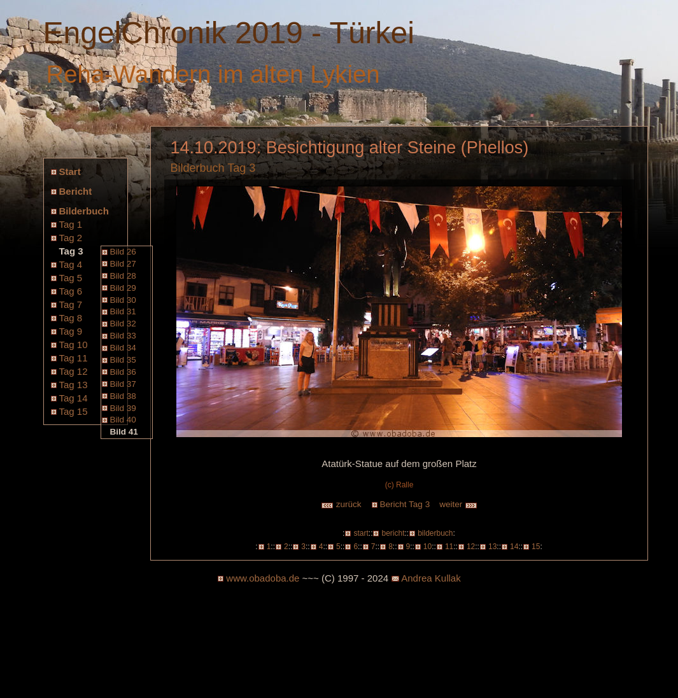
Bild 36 (123, 372)
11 (449, 546)
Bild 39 (123, 408)
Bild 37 (123, 384)
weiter (458, 504)
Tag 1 (71, 224)
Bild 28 (123, 276)
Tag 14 (73, 398)
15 (536, 546)
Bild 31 (123, 311)
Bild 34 (123, 347)
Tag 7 (71, 304)
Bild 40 (123, 419)
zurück (341, 504)
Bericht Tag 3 (405, 504)
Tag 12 (73, 371)
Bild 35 (123, 360)
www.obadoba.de (262, 578)
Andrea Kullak (430, 578)
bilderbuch (435, 533)
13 (492, 546)
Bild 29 (123, 288)
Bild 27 (123, 264)
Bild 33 (123, 335)
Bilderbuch (84, 211)
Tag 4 (71, 264)
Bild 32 (123, 323)
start (360, 533)
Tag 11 (73, 357)
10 (427, 546)
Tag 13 (73, 384)
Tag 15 (73, 411)
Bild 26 (123, 251)
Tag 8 (71, 317)
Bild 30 (123, 300)
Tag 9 (71, 331)
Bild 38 (123, 396)
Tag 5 (71, 277)
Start (70, 171)
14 (514, 546)
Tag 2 (71, 237)
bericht (392, 533)
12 (471, 546)
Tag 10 (73, 344)
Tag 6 (71, 291)
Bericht (75, 191)
